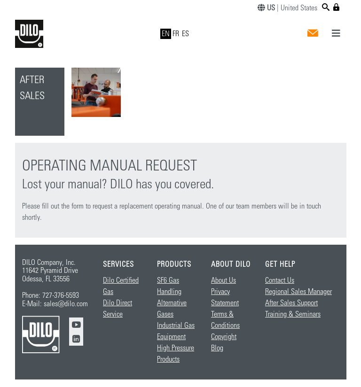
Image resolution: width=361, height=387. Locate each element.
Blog (217, 348)
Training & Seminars (293, 314)
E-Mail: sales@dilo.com (55, 304)
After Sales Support (291, 303)
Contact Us (279, 280)
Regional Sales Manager (298, 291)
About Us (223, 280)
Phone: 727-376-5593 (50, 295)
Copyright (223, 337)
